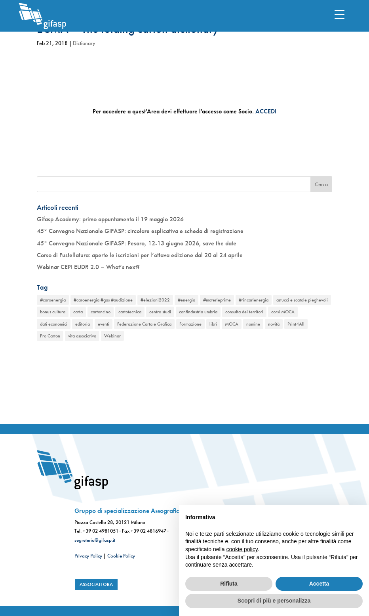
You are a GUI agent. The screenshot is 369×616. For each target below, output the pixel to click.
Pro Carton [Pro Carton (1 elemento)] (50, 336)
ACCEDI (265, 111)
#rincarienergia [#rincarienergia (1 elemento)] (253, 300)
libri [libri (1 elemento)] (213, 324)
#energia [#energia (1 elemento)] (186, 300)
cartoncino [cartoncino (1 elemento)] (100, 312)
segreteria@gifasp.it (94, 540)
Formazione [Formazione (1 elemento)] (190, 324)
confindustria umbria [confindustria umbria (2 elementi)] (198, 312)
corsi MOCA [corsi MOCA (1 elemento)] (283, 312)
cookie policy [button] (242, 549)
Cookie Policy (121, 555)
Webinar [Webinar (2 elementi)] (112, 336)
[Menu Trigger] (339, 14)
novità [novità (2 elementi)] (274, 324)
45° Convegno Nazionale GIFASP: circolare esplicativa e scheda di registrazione (140, 231)
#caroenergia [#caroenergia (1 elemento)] (53, 300)
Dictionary (84, 43)
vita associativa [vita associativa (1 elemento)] (82, 336)
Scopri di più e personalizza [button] (274, 600)
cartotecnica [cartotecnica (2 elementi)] (129, 312)
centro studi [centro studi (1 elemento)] (160, 312)
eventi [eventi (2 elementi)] (103, 324)
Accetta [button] (319, 583)
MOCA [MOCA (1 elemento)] (231, 324)
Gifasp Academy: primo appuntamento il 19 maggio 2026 (110, 219)
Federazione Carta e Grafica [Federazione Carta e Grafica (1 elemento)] (144, 324)
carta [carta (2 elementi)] (78, 312)
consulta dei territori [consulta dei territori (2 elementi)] (244, 312)
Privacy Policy (88, 555)
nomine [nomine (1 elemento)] (253, 324)
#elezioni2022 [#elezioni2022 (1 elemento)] (155, 300)
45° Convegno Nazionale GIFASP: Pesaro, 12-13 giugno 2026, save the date (136, 243)
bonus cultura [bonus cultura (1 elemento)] (52, 312)
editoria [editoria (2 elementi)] (82, 324)
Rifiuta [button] (229, 583)
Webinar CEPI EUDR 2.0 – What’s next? (88, 267)
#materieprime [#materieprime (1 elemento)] (217, 300)
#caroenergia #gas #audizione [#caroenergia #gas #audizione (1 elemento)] (103, 300)
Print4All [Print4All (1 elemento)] (295, 324)
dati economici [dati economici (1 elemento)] (53, 324)
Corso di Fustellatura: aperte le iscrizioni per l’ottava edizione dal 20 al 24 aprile (140, 255)
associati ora (96, 584)
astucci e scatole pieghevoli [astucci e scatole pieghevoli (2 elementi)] (302, 300)
